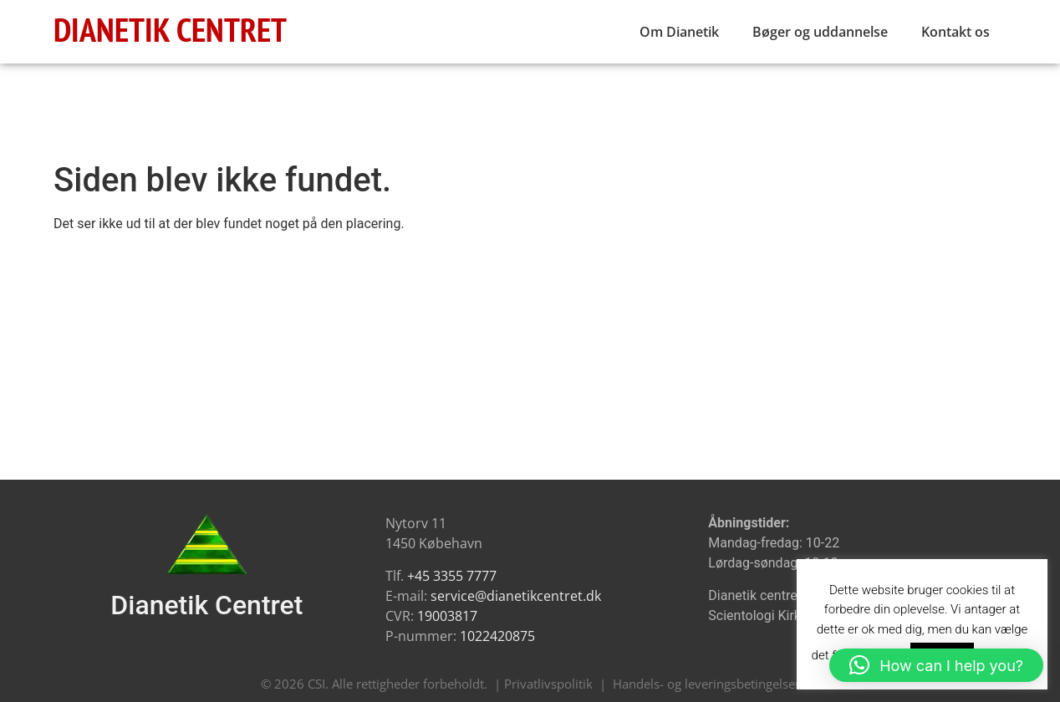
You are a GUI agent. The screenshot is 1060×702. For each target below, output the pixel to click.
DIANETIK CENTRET (170, 29)
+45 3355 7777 (452, 576)
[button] (936, 665)
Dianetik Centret (206, 605)
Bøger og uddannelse (820, 32)
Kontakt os (955, 32)
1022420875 (497, 636)
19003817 (447, 616)
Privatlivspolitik (548, 683)
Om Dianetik (679, 32)
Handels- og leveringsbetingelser (706, 683)
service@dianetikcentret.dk (516, 596)
